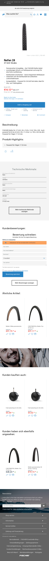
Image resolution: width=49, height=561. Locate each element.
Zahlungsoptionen (32, 543)
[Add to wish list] (10, 334)
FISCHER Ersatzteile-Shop (29, 539)
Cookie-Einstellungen (13, 549)
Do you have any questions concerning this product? (5, 151)
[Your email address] (24, 250)
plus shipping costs (18, 92)
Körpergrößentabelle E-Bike (32, 546)
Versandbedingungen (17, 543)
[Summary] (24, 254)
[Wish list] (41, 14)
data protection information (20, 270)
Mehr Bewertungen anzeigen (24, 283)
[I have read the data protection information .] (3, 270)
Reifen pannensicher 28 (35, 467)
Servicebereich (14, 539)
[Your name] (24, 246)
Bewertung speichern (13, 274)
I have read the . (16, 270)
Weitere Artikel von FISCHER (12, 151)
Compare (7, 115)
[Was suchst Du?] (17, 14)
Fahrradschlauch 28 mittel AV (35, 408)
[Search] (31, 14)
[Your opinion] (24, 263)
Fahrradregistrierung (14, 546)
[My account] (38, 14)
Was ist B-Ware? (12, 552)
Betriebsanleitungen (26, 552)
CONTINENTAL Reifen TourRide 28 (35, 327)
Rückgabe (38, 552)
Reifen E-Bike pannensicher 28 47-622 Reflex (13, 326)
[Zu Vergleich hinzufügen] (7, 334)
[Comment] (24, 258)
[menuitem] (45, 15)
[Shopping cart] (34, 14)
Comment (41, 115)
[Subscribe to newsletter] (43, 505)
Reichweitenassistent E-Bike (31, 549)
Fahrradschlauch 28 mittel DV (13, 408)
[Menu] (45, 15)
